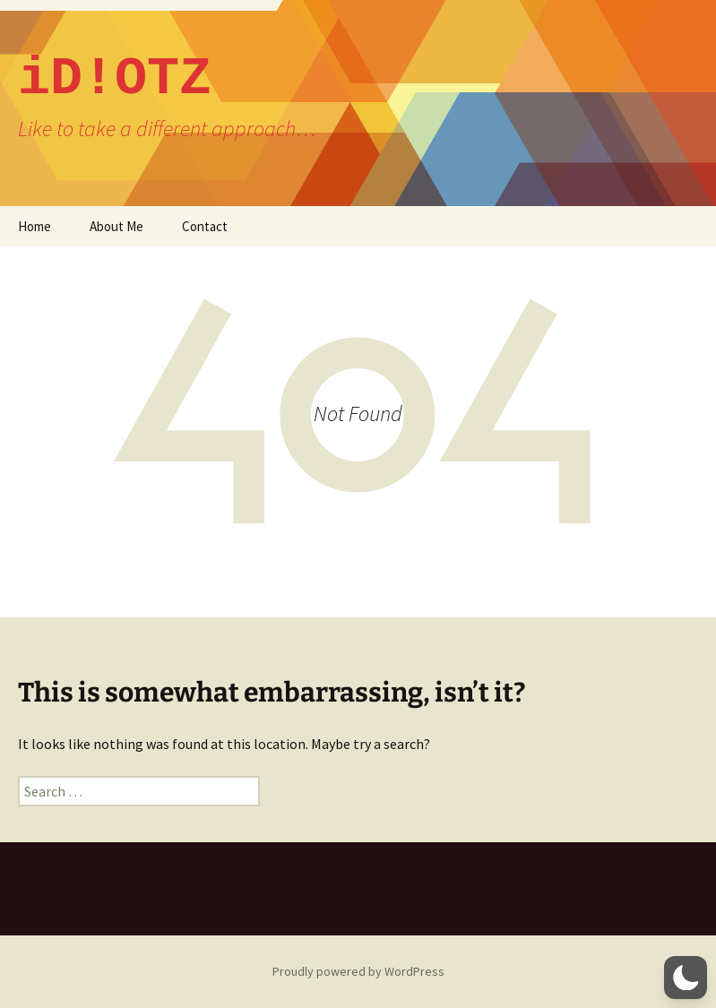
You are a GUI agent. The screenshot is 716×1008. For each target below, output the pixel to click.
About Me (116, 226)
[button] (685, 977)
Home (34, 226)
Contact (205, 226)
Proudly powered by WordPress (358, 971)
